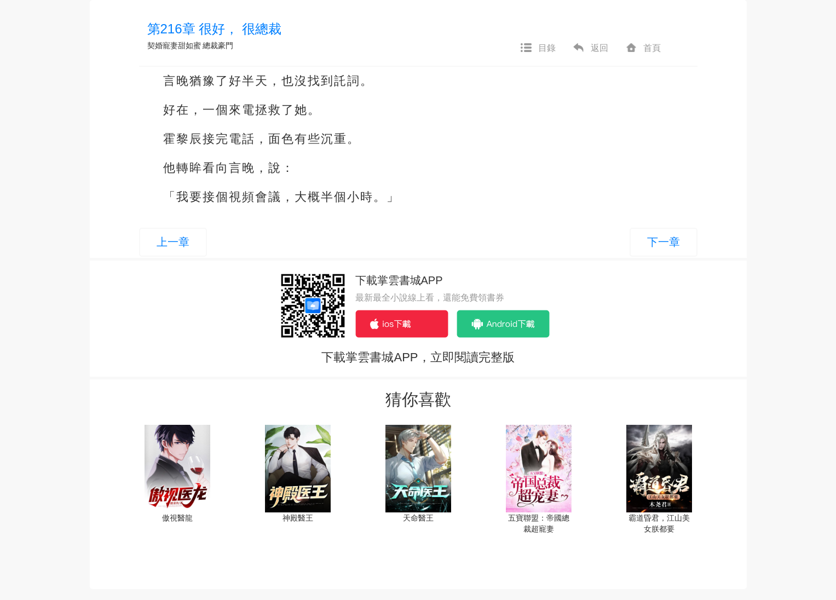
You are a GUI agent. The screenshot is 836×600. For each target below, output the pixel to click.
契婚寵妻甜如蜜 (174, 45)
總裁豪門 (218, 45)
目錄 (538, 48)
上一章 (173, 242)
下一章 (663, 242)
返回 (590, 48)
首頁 (643, 48)
